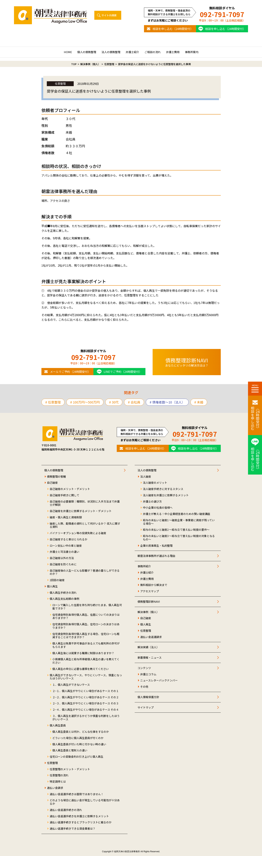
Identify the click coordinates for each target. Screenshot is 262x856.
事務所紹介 (144, 566)
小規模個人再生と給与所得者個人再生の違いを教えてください (85, 661)
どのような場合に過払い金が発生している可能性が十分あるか (85, 802)
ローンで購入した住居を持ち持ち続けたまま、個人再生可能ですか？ (87, 606)
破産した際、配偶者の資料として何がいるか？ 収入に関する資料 (85, 525)
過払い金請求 (55, 788)
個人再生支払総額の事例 (64, 599)
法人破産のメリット (155, 482)
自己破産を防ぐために (63, 564)
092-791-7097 (222, 14)
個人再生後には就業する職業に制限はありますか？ (83, 653)
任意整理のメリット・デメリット (70, 769)
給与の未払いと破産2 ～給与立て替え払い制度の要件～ (176, 529)
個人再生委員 (58, 725)
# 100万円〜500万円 (85, 402)
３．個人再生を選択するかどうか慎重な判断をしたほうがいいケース (86, 717)
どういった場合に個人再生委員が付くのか (77, 738)
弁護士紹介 (132, 52)
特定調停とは (58, 781)
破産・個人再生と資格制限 (66, 517)
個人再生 (52, 586)
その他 (144, 686)
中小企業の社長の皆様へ (158, 507)
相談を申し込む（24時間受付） (173, 29)
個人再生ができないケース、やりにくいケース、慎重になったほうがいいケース (86, 677)
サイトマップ (146, 707)
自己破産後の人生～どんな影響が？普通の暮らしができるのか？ (85, 572)
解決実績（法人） (148, 647)
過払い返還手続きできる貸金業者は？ (72, 828)
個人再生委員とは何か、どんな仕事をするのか (80, 731)
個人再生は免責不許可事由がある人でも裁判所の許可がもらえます (86, 645)
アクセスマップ (149, 591)
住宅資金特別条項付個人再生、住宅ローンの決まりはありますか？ (85, 626)
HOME (68, 52)
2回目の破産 (57, 580)
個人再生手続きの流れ (63, 592)
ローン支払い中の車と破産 (66, 545)
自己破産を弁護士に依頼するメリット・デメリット (81, 511)
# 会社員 (134, 402)
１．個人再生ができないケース (71, 684)
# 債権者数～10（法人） (167, 402)
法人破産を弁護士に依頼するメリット (166, 495)
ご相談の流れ (153, 52)
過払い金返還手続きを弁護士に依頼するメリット (79, 816)
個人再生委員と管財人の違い (69, 750)
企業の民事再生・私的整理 (156, 545)
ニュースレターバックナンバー (159, 680)
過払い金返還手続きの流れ (66, 810)
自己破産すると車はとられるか (68, 539)
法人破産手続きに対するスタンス (163, 489)
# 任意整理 (53, 402)
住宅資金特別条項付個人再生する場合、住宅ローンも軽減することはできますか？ (85, 635)
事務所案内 (191, 52)
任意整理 (52, 763)
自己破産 (52, 482)
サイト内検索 (109, 15)
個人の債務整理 (86, 52)
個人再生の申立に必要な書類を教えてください (80, 669)
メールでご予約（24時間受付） (70, 371)
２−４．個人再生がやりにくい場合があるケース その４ (85, 709)
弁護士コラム (148, 674)
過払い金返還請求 (151, 637)
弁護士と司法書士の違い (64, 552)
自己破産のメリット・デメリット (70, 489)
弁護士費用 (173, 52)
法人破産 (145, 476)
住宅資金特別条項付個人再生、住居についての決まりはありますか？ (86, 616)
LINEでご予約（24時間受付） (123, 371)
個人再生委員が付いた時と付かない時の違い (79, 744)
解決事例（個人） (148, 612)
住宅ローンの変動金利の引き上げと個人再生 (76, 756)
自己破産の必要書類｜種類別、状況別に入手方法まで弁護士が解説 (85, 503)
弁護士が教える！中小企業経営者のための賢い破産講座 (176, 514)
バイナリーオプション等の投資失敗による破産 (78, 533)
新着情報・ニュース (150, 657)
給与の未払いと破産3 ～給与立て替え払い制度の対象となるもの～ (179, 537)
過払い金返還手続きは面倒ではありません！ (76, 794)
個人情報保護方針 (148, 697)
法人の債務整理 (111, 52)
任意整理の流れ (59, 775)
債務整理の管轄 (56, 476)
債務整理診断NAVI (149, 601)
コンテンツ (144, 668)
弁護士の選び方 (152, 501)
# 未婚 (198, 402)
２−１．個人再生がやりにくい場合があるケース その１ (85, 691)
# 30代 (114, 402)
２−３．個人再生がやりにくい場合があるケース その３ (85, 703)
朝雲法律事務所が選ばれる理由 (156, 556)
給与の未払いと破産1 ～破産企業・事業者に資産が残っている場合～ (179, 522)
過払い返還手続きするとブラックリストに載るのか (81, 822)
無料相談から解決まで (153, 585)
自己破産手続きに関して (64, 495)
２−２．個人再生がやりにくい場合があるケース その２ (85, 697)
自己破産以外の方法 (62, 558)
